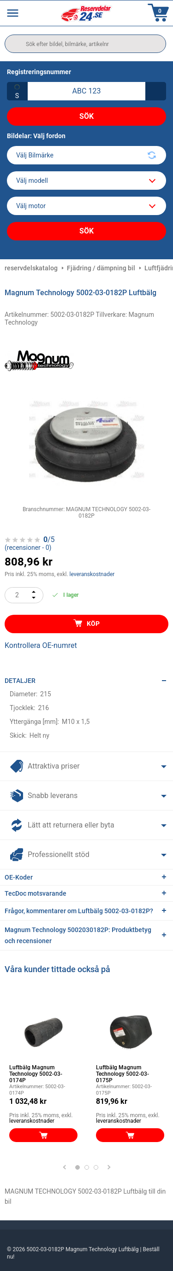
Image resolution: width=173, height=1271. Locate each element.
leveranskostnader (92, 574)
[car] (86, 206)
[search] (85, 44)
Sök (86, 116)
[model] (86, 180)
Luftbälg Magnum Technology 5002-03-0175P (122, 1074)
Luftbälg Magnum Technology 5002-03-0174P (35, 1074)
